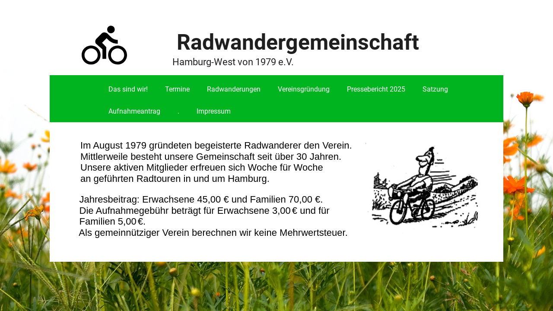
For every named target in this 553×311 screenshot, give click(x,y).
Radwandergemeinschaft (298, 42)
